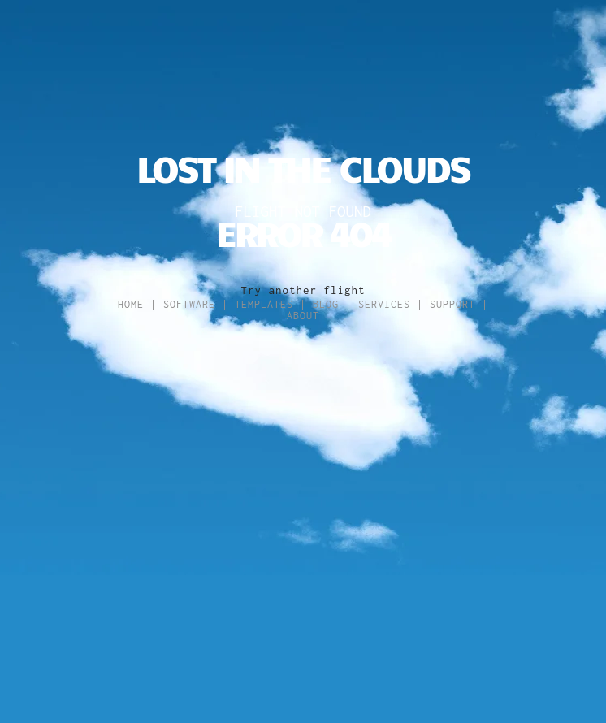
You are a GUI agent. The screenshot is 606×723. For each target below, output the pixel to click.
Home (131, 304)
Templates (264, 304)
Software (189, 304)
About (303, 316)
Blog (326, 304)
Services (384, 304)
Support (452, 304)
